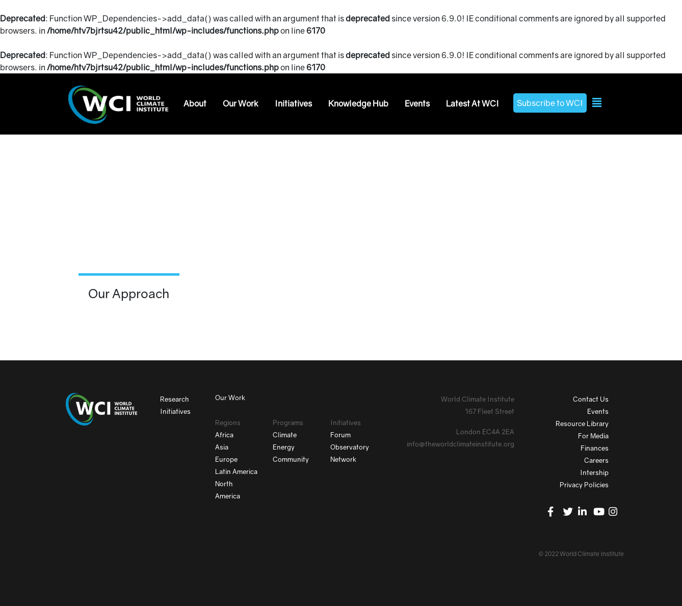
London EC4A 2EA (485, 432)
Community (291, 459)
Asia (221, 447)
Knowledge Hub (358, 103)
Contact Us (591, 399)
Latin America (236, 471)
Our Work (240, 103)
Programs (288, 422)
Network (343, 459)
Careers (596, 460)
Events (417, 103)
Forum (340, 435)
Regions (228, 422)
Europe (226, 459)
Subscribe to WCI (550, 103)
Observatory (349, 447)
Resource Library (582, 423)
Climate (285, 435)
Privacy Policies (584, 485)
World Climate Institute (477, 399)
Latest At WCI (472, 103)
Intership (594, 472)
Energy (284, 447)
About (194, 103)
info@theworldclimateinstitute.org (460, 444)
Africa (224, 435)
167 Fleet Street (489, 411)
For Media (593, 436)
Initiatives (293, 103)
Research (174, 399)
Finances (595, 448)
